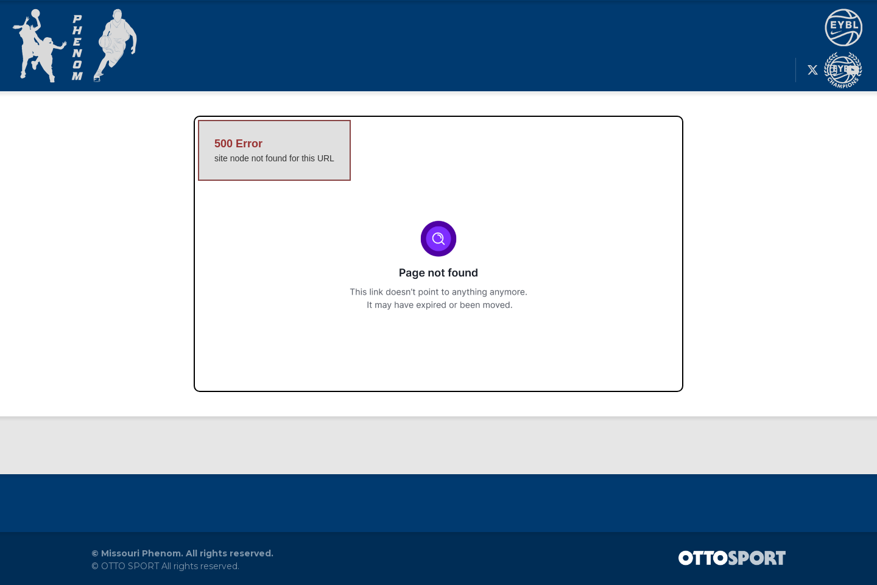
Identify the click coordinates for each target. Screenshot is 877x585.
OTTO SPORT (130, 566)
